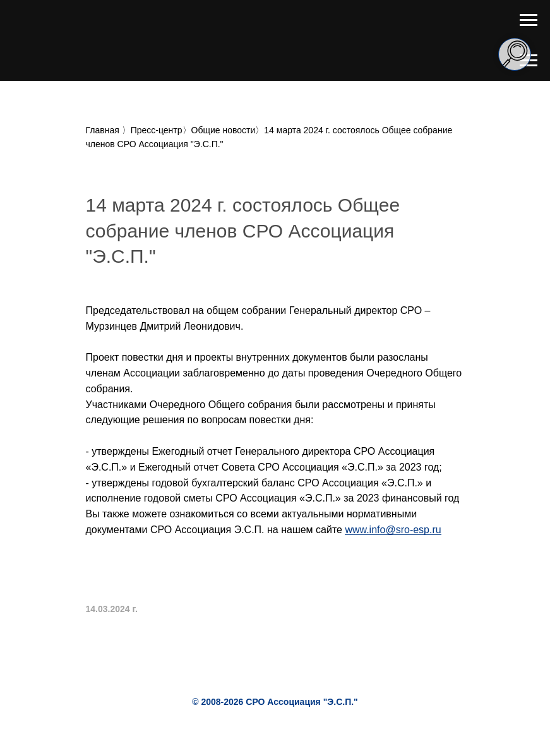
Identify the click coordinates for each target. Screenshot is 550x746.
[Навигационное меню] (528, 20)
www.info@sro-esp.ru (393, 529)
